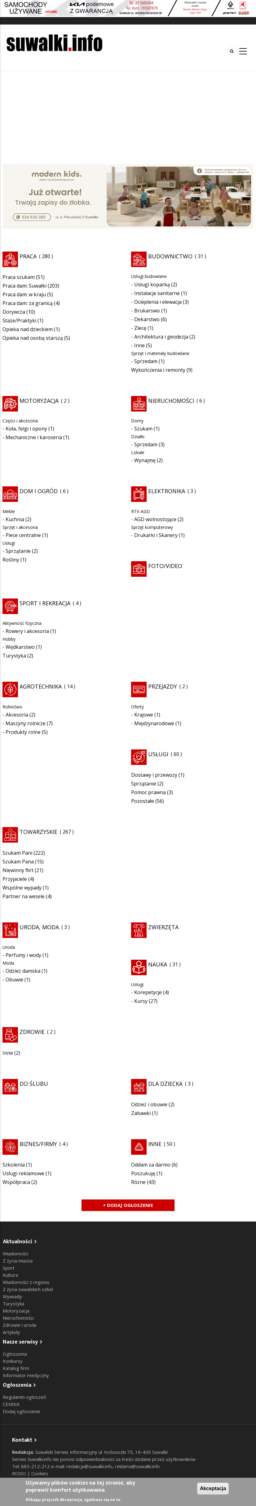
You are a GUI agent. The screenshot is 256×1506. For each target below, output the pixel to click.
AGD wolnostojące (155, 519)
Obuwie (14, 979)
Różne (138, 1182)
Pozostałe (142, 801)
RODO (19, 1473)
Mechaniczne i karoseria (34, 437)
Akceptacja (213, 1488)
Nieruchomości (171, 400)
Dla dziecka (165, 1083)
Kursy (141, 1001)
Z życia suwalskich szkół (28, 1289)
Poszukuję (143, 1173)
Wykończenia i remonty (158, 369)
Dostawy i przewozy (154, 774)
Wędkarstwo (20, 647)
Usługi (158, 754)
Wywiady (12, 1296)
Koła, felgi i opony (26, 428)
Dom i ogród (39, 491)
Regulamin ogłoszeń (24, 1397)
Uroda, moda (39, 927)
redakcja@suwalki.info (89, 1466)
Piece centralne (23, 535)
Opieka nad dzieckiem (27, 329)
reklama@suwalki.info (137, 1466)
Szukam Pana (18, 861)
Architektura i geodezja (161, 336)
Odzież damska (23, 970)
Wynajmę (145, 460)
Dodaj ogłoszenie (21, 1411)
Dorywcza (13, 311)
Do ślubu (34, 1083)
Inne (139, 345)
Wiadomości (15, 1253)
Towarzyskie (38, 831)
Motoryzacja (39, 400)
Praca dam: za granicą (27, 303)
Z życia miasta (18, 1261)
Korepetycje (148, 992)
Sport (9, 1268)
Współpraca (16, 1182)
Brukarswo (147, 310)
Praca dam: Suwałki (24, 285)
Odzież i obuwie (149, 1104)
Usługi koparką (152, 284)
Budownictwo (170, 256)
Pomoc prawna (148, 792)
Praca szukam (18, 277)
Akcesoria (17, 714)
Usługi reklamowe (23, 1173)
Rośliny (10, 559)
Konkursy (13, 1361)
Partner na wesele (23, 896)
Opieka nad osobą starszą (32, 337)
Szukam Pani (17, 852)
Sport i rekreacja (45, 603)
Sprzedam (145, 361)
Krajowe (143, 714)
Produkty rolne (23, 732)
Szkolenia (13, 1164)
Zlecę (140, 328)
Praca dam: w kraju (24, 294)
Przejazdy (162, 686)
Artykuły (11, 1332)
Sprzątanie (18, 551)
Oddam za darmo (150, 1164)
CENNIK (11, 1404)
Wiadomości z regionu (26, 1282)
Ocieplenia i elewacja (158, 301)
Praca (28, 256)
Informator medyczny (26, 1375)
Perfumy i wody (23, 955)
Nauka (157, 964)
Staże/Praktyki (19, 320)
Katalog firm (16, 1368)
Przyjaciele (14, 879)
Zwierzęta (163, 927)
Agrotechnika (41, 686)
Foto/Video (165, 566)
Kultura (10, 1275)
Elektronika (166, 491)
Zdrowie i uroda (19, 1325)
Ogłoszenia (15, 1354)
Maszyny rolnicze (26, 723)
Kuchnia (15, 519)
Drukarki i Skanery (156, 535)
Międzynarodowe (154, 723)
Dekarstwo (147, 319)
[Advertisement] (128, 117)
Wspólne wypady (22, 887)
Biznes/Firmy (38, 1144)
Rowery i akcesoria (27, 631)
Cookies (39, 1473)
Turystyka (14, 655)
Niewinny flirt (17, 870)
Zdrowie (32, 1031)
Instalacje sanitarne (157, 293)
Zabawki (141, 1113)
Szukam (143, 428)
